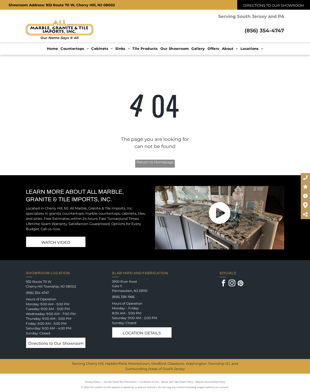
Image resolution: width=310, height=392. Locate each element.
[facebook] (223, 283)
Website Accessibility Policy (210, 381)
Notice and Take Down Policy (177, 381)
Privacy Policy (92, 381)
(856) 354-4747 (264, 30)
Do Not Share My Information (120, 381)
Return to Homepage (155, 162)
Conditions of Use (149, 381)
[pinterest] (241, 283)
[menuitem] (52, 48)
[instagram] (232, 283)
